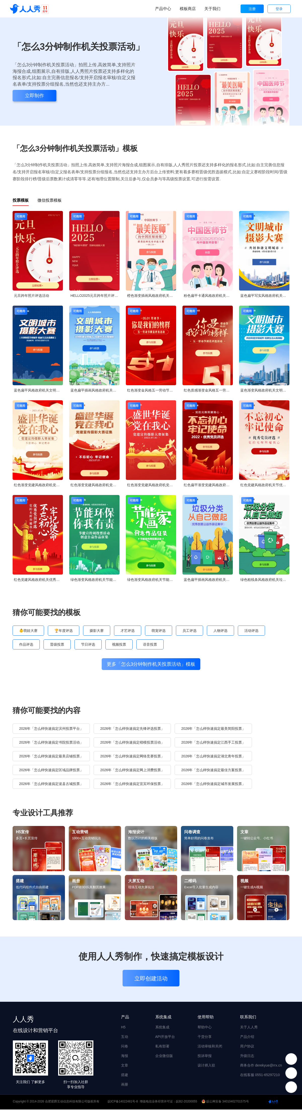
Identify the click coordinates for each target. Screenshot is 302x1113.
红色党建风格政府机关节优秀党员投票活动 (264, 485)
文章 (124, 1069)
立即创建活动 (151, 982)
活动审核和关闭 (210, 1050)
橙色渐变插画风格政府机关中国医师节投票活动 (151, 296)
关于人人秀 (249, 1031)
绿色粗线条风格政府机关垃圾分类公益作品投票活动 (264, 580)
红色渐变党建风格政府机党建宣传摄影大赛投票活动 (38, 485)
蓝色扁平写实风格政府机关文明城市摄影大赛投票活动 (264, 296)
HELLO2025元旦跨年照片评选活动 (95, 296)
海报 (124, 1059)
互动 (124, 1040)
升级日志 (247, 1059)
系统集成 (162, 1031)
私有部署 (162, 1050)
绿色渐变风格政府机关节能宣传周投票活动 (95, 580)
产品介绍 (247, 1040)
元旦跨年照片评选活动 (31, 296)
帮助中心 (205, 1031)
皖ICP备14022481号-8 (123, 1105)
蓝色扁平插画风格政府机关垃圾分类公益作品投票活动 (208, 580)
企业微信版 (164, 1059)
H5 (123, 1031)
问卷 (124, 1050)
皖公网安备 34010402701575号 (226, 1105)
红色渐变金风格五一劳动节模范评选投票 (151, 390)
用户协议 (247, 1050)
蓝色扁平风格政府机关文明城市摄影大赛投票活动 (38, 390)
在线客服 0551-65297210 (260, 1078)
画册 (124, 1088)
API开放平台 (165, 1040)
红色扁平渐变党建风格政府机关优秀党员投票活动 (208, 485)
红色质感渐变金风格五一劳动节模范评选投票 (208, 390)
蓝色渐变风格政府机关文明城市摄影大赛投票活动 (264, 390)
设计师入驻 (206, 1069)
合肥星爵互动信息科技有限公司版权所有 (72, 1105)
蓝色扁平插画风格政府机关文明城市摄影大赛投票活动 (95, 390)
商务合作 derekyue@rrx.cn (261, 1069)
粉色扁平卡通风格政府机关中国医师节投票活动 (208, 296)
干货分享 (205, 1040)
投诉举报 (205, 1059)
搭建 (124, 1078)
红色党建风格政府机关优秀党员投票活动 (38, 580)
